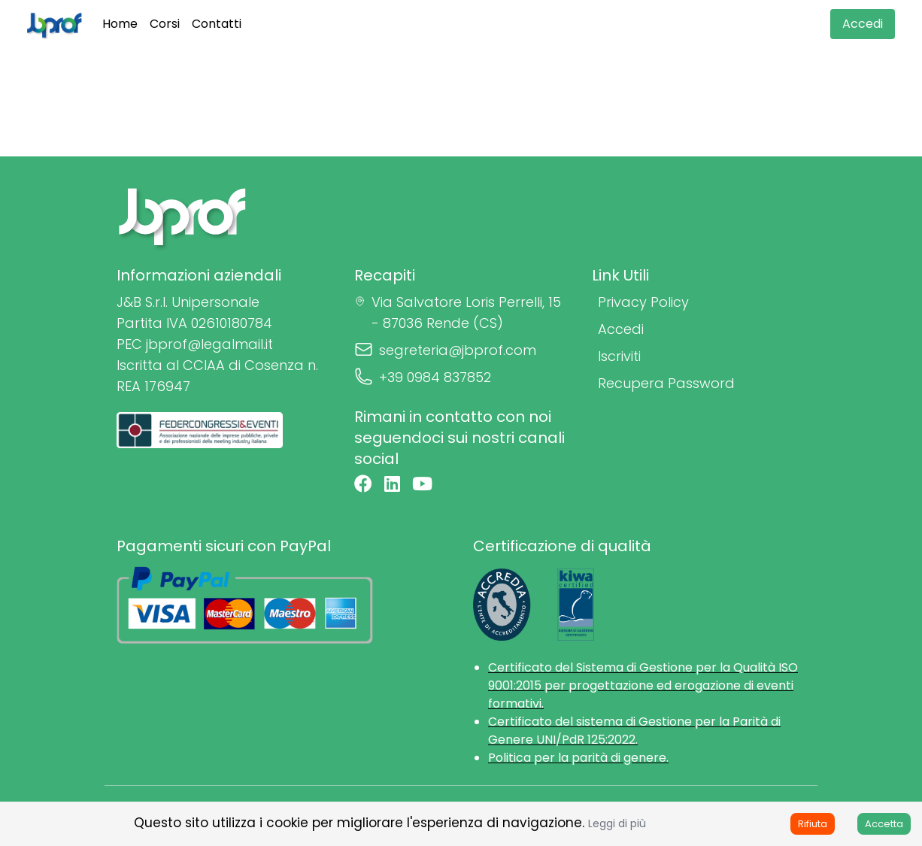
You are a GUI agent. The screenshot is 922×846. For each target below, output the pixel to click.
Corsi (165, 23)
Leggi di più (617, 823)
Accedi (862, 23)
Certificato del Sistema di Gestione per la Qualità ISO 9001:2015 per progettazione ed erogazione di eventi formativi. (643, 685)
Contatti (216, 23)
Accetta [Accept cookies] (884, 824)
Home (120, 23)
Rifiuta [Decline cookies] (812, 824)
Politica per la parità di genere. (578, 757)
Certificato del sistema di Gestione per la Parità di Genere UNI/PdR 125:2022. (634, 730)
